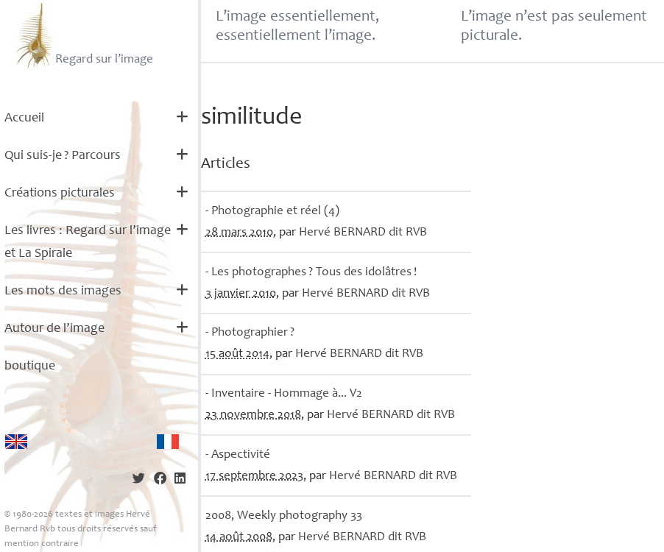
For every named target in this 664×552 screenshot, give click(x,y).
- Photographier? (249, 333)
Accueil (24, 118)
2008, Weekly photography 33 (283, 516)
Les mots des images (62, 291)
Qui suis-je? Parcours (62, 156)
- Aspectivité (237, 455)
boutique (29, 366)
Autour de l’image (54, 329)
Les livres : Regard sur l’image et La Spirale (87, 242)
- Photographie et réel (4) (272, 211)
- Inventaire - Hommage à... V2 (283, 394)
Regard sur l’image (83, 35)
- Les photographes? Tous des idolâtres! (311, 272)
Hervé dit (363, 233)
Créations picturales (59, 193)
